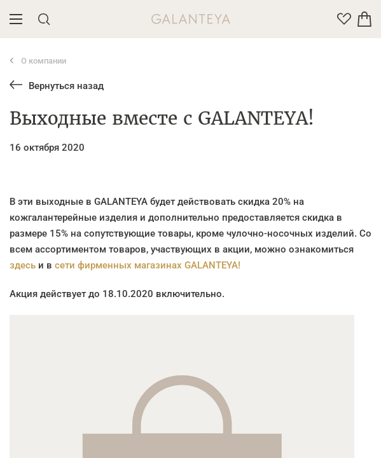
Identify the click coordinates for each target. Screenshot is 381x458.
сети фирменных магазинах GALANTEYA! (147, 265)
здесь (23, 265)
